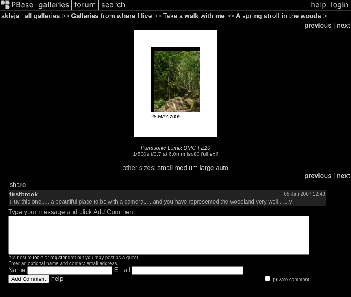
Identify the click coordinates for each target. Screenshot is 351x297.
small (165, 167)
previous (318, 25)
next (343, 25)
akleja (10, 16)
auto (222, 167)
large (206, 167)
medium (186, 167)
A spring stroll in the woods (278, 16)
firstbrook (23, 194)
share (18, 184)
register (58, 265)
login (38, 265)
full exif (209, 154)
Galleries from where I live (111, 16)
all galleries (42, 16)
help (57, 285)
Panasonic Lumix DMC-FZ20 (175, 148)
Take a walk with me (194, 16)
